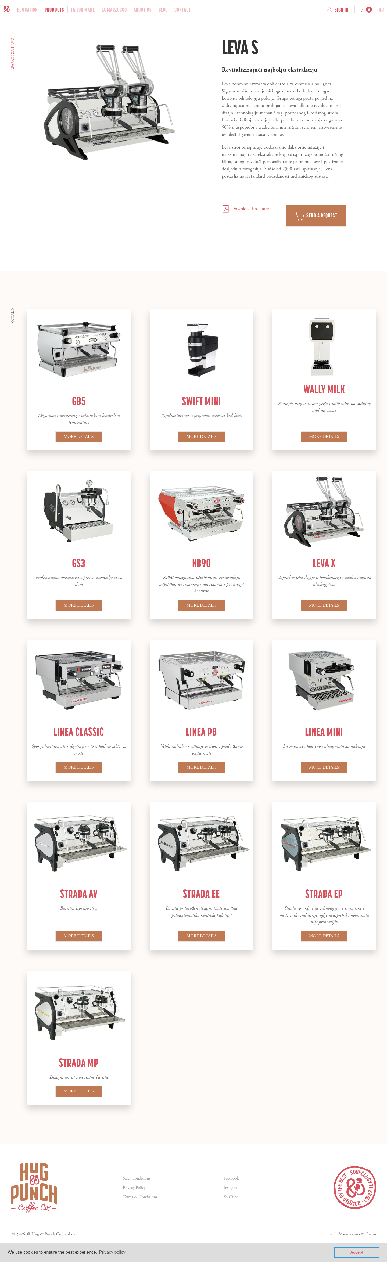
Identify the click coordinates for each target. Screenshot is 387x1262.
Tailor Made (83, 9)
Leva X (324, 563)
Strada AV (79, 893)
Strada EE (201, 893)
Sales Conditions (136, 1178)
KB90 (201, 563)
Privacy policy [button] (112, 1252)
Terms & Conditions (140, 1197)
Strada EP (324, 893)
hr (381, 9)
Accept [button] (356, 1252)
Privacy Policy (134, 1188)
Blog (163, 9)
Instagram (232, 1188)
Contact (182, 9)
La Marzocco (114, 9)
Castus (371, 1234)
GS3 (78, 563)
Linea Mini (324, 731)
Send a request (316, 215)
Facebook (231, 1178)
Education (27, 9)
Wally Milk (324, 389)
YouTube (231, 1197)
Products (54, 9)
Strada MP (79, 1062)
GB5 (79, 401)
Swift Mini (201, 401)
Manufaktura (349, 1234)
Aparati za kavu (12, 54)
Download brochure (245, 208)
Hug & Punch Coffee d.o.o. (54, 1234)
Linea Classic (78, 731)
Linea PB (201, 731)
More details (79, 436)
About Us (143, 9)
